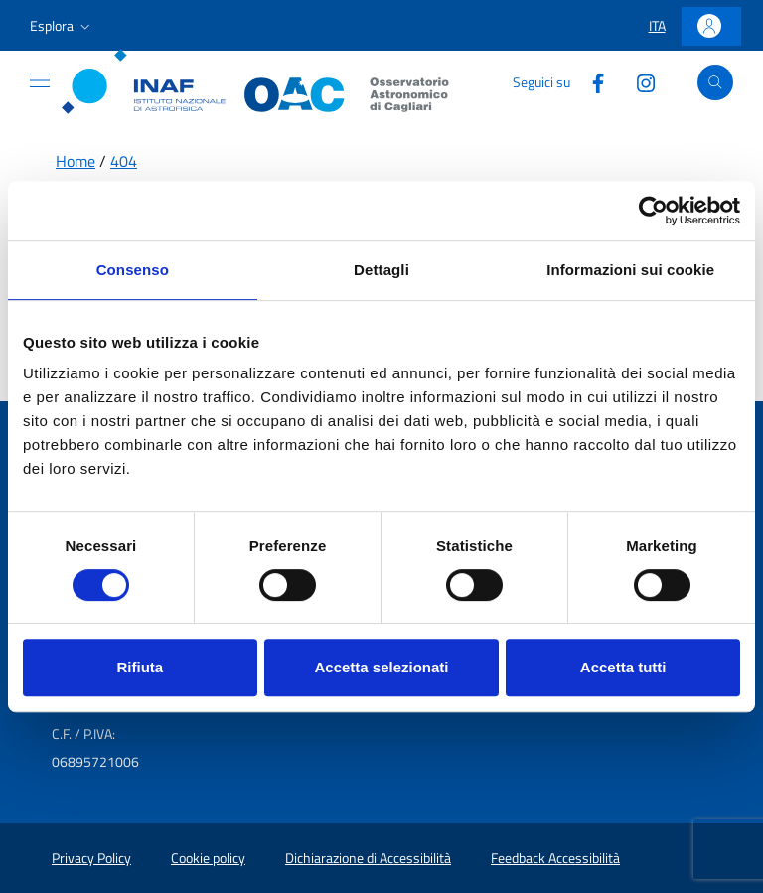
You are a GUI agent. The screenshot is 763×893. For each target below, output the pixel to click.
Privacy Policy (91, 858)
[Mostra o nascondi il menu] (40, 80)
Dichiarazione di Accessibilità (368, 858)
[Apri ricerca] (715, 82)
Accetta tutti (623, 667)
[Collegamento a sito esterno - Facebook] (590, 82)
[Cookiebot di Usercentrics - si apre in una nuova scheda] (653, 210)
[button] (62, 26)
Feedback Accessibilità (555, 858)
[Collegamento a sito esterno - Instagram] (638, 82)
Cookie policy (208, 858)
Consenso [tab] (132, 269)
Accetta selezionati (381, 667)
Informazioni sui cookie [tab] (630, 269)
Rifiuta (139, 667)
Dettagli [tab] (381, 269)
